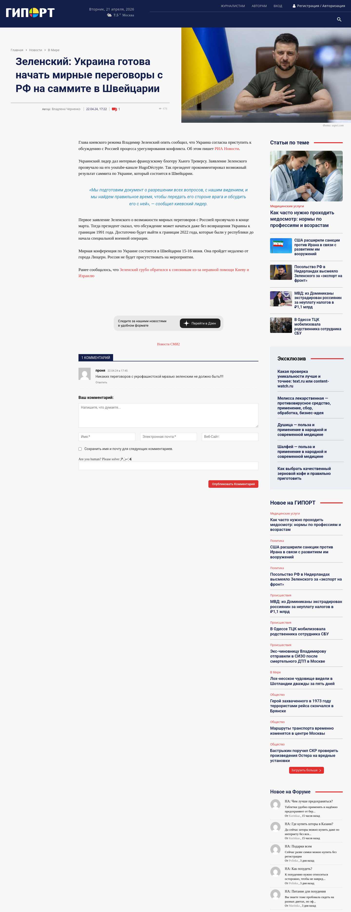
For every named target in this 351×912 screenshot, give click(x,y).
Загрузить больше (307, 748)
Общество (277, 675)
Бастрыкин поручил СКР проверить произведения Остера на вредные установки (303, 735)
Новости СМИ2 (168, 344)
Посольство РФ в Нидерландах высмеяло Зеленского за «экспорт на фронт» (317, 269)
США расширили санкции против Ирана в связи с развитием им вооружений (317, 244)
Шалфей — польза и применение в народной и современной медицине (301, 439)
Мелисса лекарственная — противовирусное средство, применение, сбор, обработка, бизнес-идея (305, 394)
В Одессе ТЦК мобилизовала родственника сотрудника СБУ (317, 321)
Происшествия (280, 579)
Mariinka (294, 884)
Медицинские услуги (287, 206)
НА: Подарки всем (298, 825)
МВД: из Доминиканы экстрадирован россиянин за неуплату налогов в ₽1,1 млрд (317, 295)
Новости (35, 50)
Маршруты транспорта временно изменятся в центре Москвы (301, 710)
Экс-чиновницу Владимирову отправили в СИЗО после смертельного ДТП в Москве (306, 638)
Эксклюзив (291, 352)
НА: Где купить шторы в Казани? (309, 802)
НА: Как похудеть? (298, 847)
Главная (17, 50)
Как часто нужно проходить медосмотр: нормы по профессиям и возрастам (302, 219)
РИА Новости (227, 148)
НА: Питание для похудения (305, 870)
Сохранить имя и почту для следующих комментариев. (129, 449)
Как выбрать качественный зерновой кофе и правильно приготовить (303, 460)
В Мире (53, 50)
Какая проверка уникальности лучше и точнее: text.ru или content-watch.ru (305, 370)
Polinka (293, 839)
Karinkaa (294, 794)
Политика (277, 526)
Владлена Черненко (66, 109)
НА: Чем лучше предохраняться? (309, 779)
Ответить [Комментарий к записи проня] (101, 382)
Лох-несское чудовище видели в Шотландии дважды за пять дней (301, 662)
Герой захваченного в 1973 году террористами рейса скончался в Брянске (300, 686)
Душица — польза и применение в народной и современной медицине (301, 417)
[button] (339, 20)
